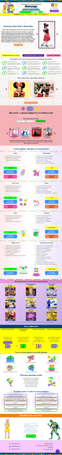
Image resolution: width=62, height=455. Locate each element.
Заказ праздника (43, 14)
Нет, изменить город (35, 12)
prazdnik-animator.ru (16, 449)
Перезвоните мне (40, 121)
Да (31, 12)
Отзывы (35, 14)
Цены (22, 14)
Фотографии (28, 14)
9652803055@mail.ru (16, 446)
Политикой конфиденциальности (38, 123)
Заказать (31, 436)
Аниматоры (31, 6)
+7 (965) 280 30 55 (55, 8)
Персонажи (17, 14)
